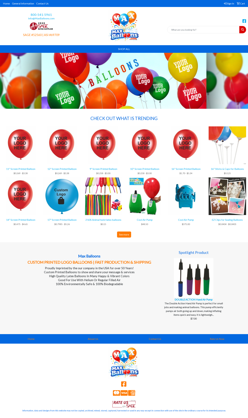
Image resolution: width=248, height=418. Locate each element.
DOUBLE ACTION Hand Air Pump (194, 299)
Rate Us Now (217, 338)
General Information (23, 3)
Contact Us (42, 3)
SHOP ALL (124, 48)
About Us (93, 338)
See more (124, 234)
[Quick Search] (203, 29)
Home (6, 3)
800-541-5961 (41, 14)
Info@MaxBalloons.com (41, 18)
